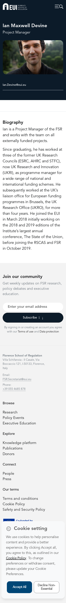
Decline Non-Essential (46, 587)
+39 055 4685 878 (14, 389)
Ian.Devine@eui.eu (14, 85)
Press (7, 479)
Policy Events (13, 418)
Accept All (19, 587)
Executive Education (19, 423)
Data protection (49, 331)
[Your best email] (33, 306)
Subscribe (33, 317)
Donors (8, 454)
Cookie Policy (14, 504)
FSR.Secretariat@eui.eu (17, 379)
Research (10, 412)
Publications (13, 448)
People (8, 474)
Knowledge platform (19, 443)
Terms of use (26, 331)
